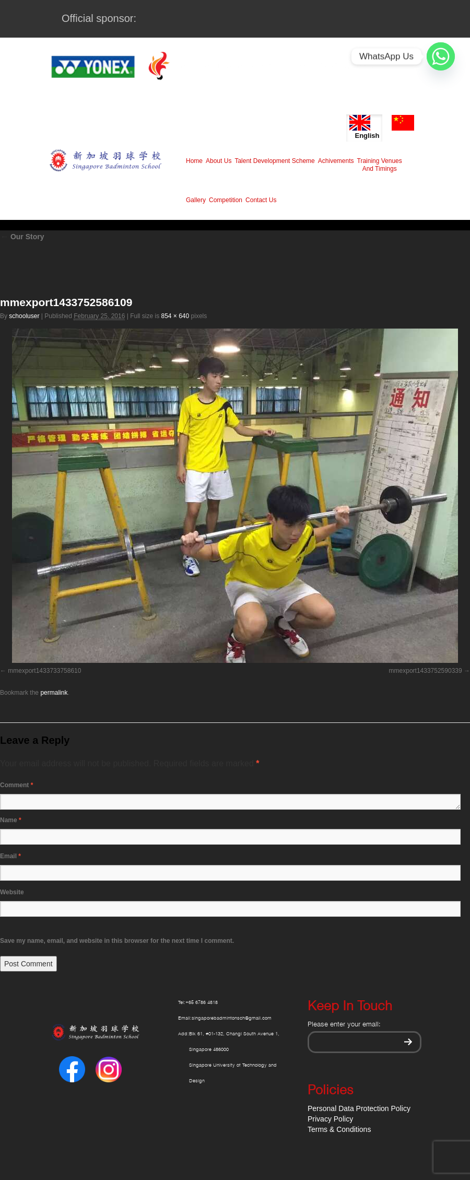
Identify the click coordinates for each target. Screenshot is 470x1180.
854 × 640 (175, 316)
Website (12, 892)
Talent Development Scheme (274, 161)
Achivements (336, 161)
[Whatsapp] (441, 56)
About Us (218, 161)
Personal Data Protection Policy (359, 1108)
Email (10, 856)
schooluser (24, 316)
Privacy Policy (330, 1119)
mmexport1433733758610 (44, 670)
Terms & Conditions (339, 1129)
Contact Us (260, 200)
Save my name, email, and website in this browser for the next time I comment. (117, 940)
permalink (53, 692)
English (364, 127)
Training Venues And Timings (379, 164)
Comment (16, 785)
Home (194, 161)
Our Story (22, 236)
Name (10, 820)
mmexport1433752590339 (425, 670)
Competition (225, 200)
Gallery (196, 200)
